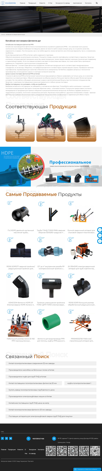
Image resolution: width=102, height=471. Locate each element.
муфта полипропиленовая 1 (79, 383)
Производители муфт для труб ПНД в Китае (27, 377)
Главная (3, 34)
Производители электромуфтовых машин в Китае (30, 396)
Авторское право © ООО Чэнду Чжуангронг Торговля (17, 461)
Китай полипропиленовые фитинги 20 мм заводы (30, 410)
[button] (93, 127)
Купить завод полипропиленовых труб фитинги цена (31, 390)
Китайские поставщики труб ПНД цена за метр (29, 403)
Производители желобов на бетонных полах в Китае (31, 370)
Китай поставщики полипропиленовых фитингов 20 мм (33, 383)
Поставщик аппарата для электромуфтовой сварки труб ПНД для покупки (40, 416)
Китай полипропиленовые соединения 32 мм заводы (32, 363)
